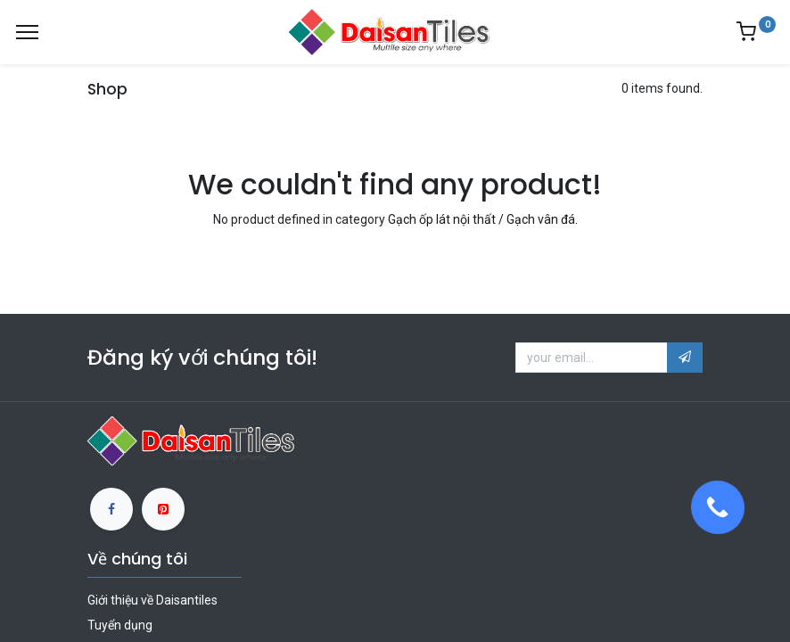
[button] (685, 357)
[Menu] (27, 32)
